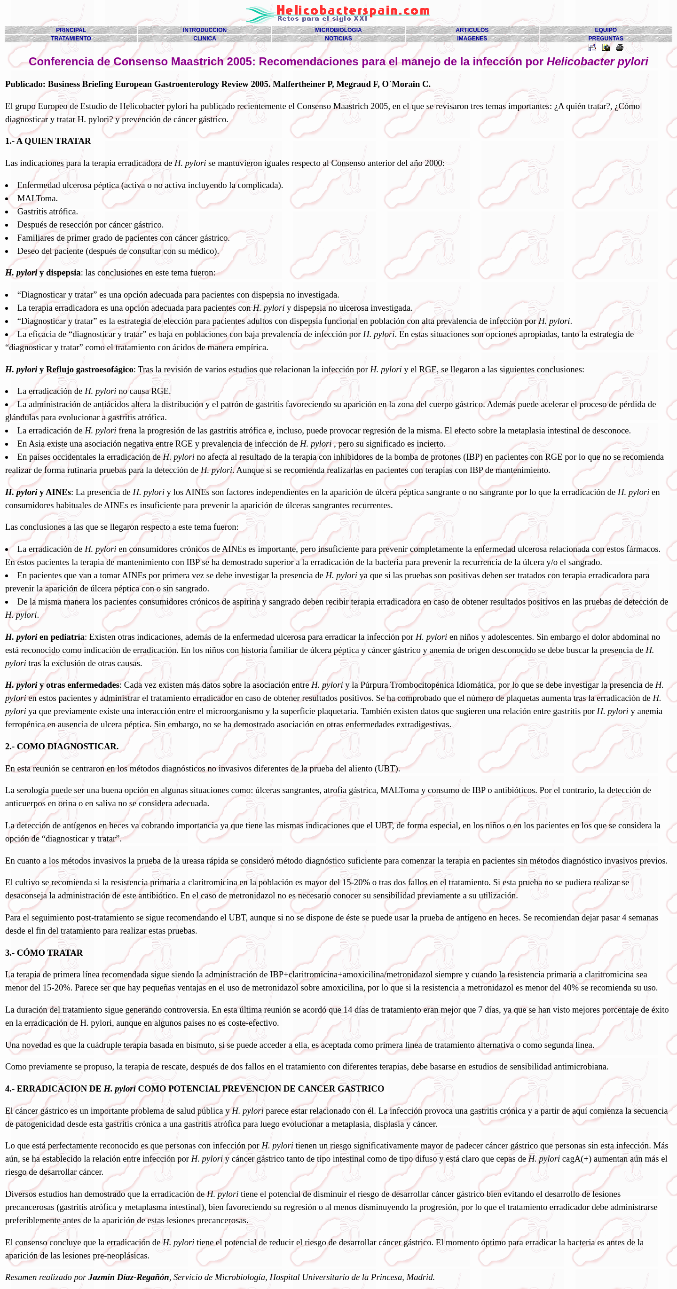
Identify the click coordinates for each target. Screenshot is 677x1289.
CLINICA (204, 38)
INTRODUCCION (205, 30)
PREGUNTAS (606, 38)
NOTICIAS (338, 38)
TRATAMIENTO (71, 38)
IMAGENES (472, 38)
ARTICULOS (472, 30)
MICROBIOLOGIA (338, 30)
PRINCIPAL (71, 30)
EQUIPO (606, 30)
